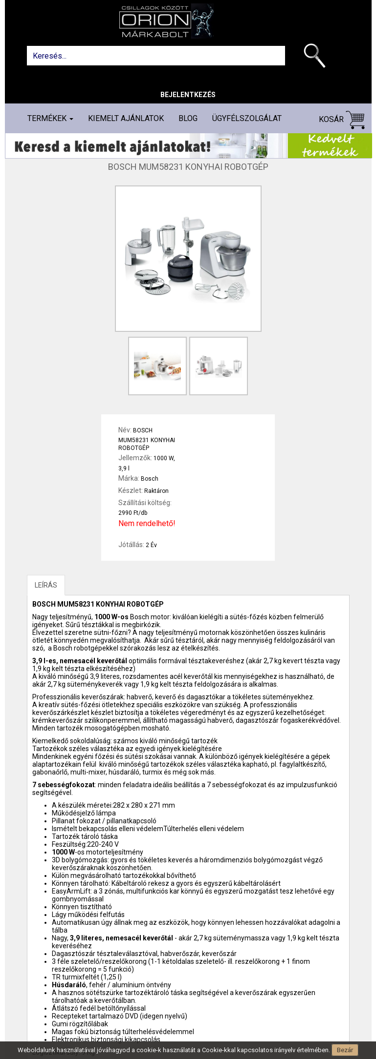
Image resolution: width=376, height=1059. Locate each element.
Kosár (342, 120)
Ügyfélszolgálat (247, 118)
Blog (188, 118)
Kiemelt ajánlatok (126, 118)
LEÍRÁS (46, 585)
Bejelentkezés (188, 95)
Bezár (345, 1050)
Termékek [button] (50, 118)
